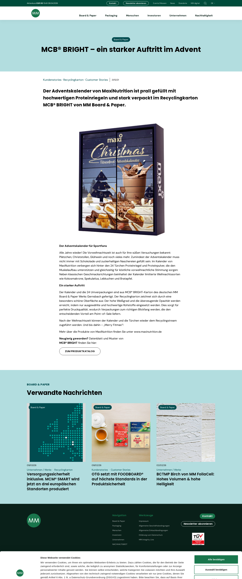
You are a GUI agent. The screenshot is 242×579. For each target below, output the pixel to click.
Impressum (144, 521)
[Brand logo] (33, 13)
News (172, 3)
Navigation (119, 515)
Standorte (183, 3)
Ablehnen (216, 554)
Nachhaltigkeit (204, 15)
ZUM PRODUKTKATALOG (80, 351)
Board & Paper (87, 15)
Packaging (111, 15)
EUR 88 (39, 3)
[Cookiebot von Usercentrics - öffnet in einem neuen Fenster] (19, 573)
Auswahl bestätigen (216, 544)
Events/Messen (160, 3)
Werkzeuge (146, 515)
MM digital (195, 3)
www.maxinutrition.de (148, 332)
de (213, 3)
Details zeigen (179, 573)
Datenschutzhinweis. (102, 563)
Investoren (154, 15)
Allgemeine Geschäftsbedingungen (154, 526)
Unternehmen (177, 15)
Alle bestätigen (216, 534)
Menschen (132, 15)
